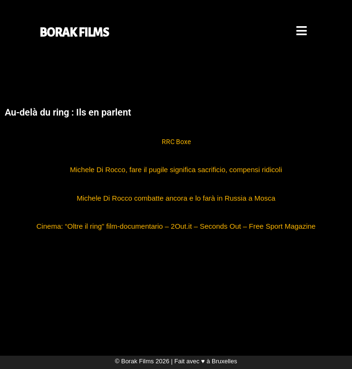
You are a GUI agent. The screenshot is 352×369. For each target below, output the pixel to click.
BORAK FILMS (74, 32)
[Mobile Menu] (302, 32)
